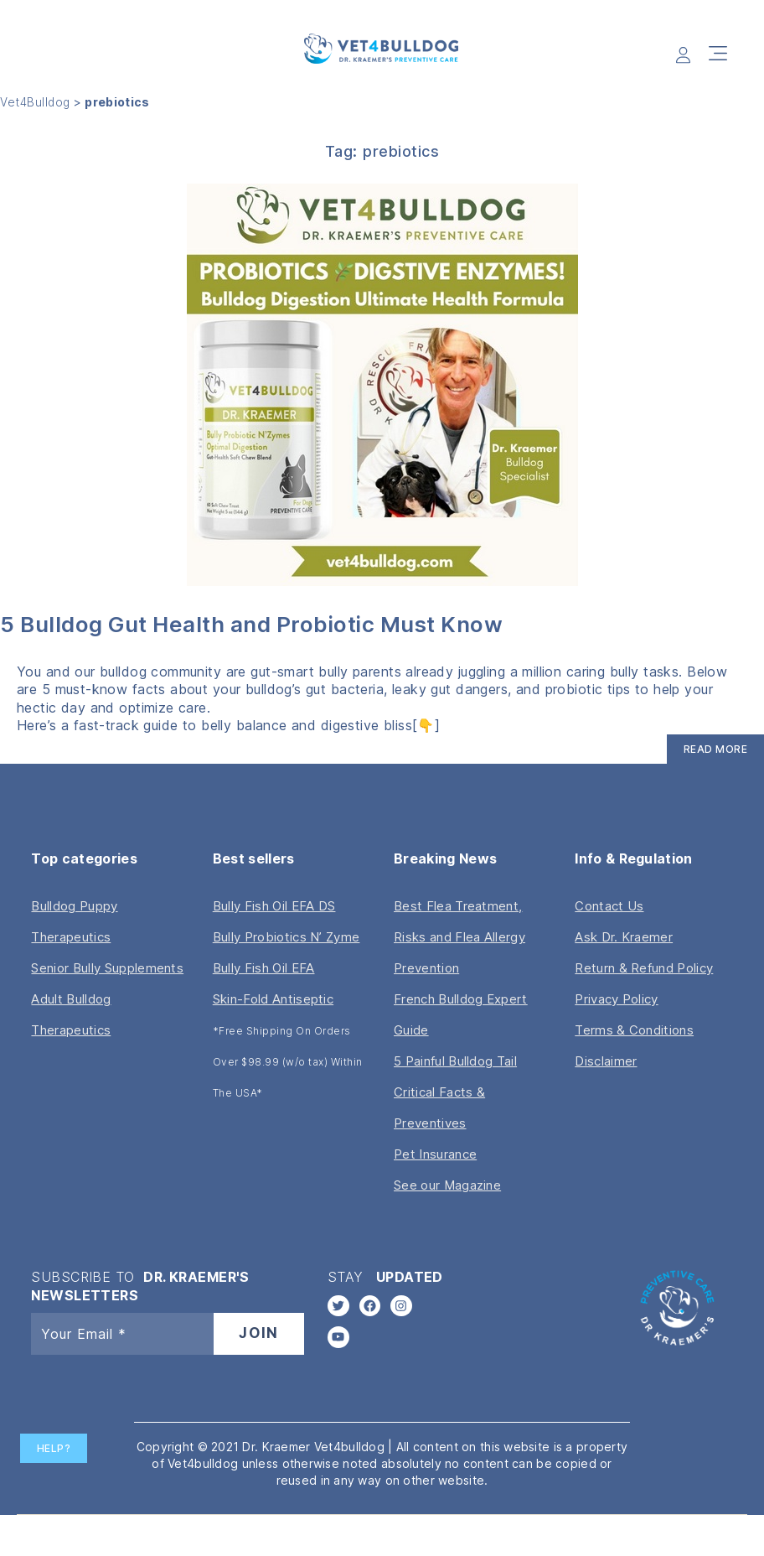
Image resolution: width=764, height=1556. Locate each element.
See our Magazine (447, 1187)
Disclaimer (606, 1063)
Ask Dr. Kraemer (624, 939)
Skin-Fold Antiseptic (273, 1001)
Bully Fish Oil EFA (264, 970)
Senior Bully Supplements (107, 970)
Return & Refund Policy (644, 970)
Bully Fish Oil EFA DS (274, 907)
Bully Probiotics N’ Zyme (286, 939)
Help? (54, 1448)
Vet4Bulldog (36, 104)
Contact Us (609, 907)
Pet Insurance (435, 1156)
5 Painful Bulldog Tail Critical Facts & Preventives (455, 1094)
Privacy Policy (616, 1001)
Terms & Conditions (634, 1032)
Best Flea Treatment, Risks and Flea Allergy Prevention (459, 939)
